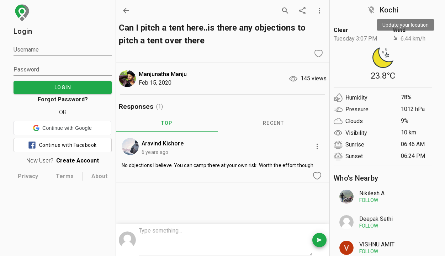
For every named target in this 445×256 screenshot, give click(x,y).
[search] (285, 10)
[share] (302, 10)
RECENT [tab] (273, 123)
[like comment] (317, 175)
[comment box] (225, 241)
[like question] (318, 53)
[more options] (319, 10)
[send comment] (319, 240)
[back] (125, 10)
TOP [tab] (166, 123)
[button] (62, 128)
